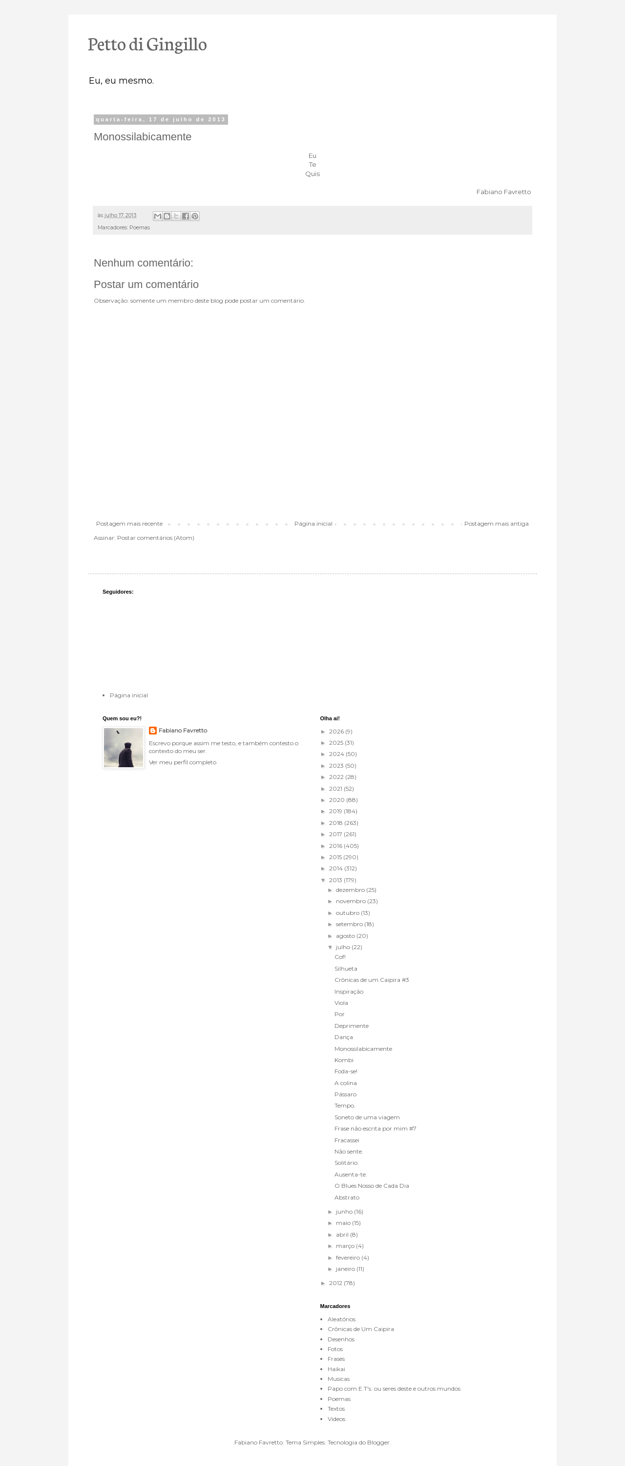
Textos (336, 1408)
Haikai (336, 1369)
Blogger (378, 1442)
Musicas (339, 1378)
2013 (336, 880)
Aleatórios (341, 1319)
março (346, 1245)
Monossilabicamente (363, 1048)
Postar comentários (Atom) (155, 537)
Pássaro (345, 1094)
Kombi (344, 1060)
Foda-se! (345, 1071)
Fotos (335, 1349)
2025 (337, 742)
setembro (350, 924)
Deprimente (351, 1025)
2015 (336, 857)
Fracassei (346, 1140)
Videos (336, 1418)
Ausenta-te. (350, 1174)
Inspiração (348, 991)
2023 (337, 765)
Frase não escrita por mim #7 (375, 1128)
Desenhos (341, 1339)
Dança (343, 1037)
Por (339, 1014)
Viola (341, 1002)
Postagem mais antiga (496, 523)
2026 (337, 731)
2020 (337, 799)
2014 (336, 868)
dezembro (351, 889)
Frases (336, 1358)
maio (344, 1222)
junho (345, 1211)
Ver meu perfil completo (182, 762)
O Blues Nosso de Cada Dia (371, 1185)
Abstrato (346, 1197)
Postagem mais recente (129, 523)
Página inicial (313, 523)
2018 (336, 822)
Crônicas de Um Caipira (361, 1329)
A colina (345, 1083)
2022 (337, 776)
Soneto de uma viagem (367, 1117)
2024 (337, 753)
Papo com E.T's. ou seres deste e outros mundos (394, 1388)
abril (343, 1234)
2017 (336, 834)
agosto (346, 935)
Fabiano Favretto (183, 730)
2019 (336, 811)
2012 (336, 1283)
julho (344, 947)
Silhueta (345, 968)
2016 (336, 845)
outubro (348, 912)
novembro (351, 901)
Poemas (139, 227)
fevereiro (348, 1257)
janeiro (346, 1268)
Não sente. (348, 1151)
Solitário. (346, 1162)
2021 (336, 788)
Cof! (340, 956)
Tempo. (344, 1105)
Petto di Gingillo (147, 42)
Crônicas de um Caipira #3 (371, 979)
